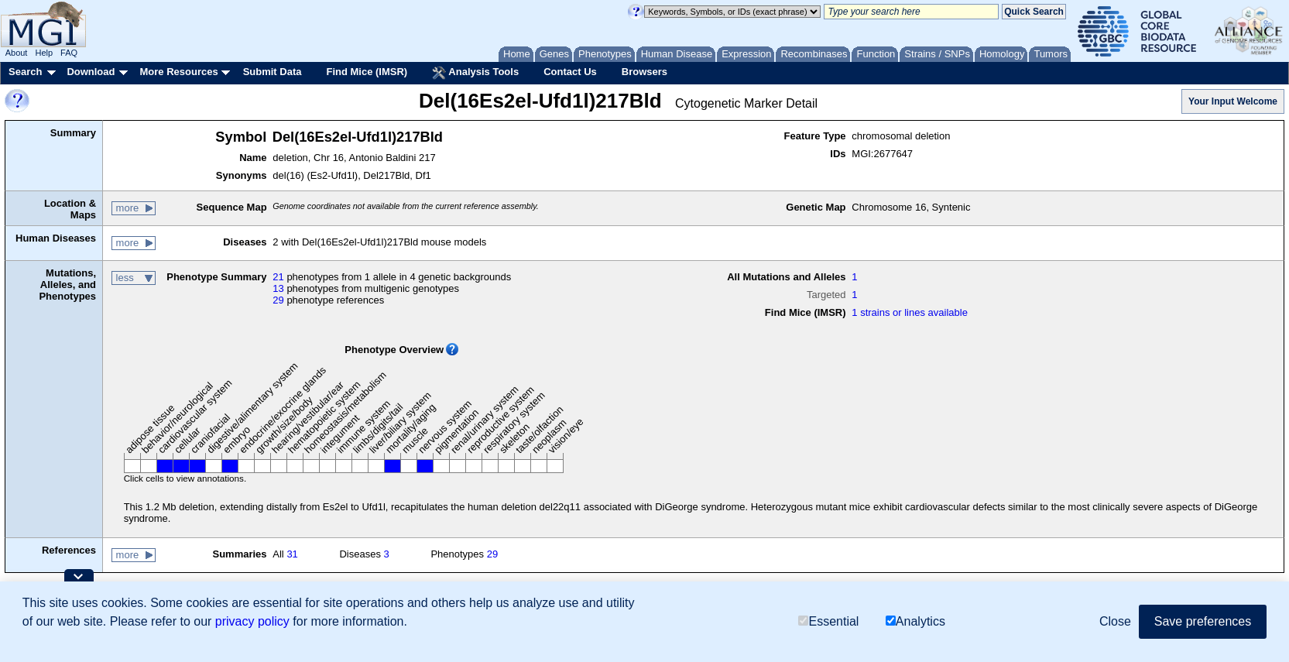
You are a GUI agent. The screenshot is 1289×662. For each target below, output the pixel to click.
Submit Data (272, 71)
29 (278, 300)
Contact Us (570, 71)
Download (91, 71)
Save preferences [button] (1202, 621)
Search (25, 71)
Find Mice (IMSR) (366, 71)
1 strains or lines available (910, 312)
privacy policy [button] (252, 621)
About (16, 52)
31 (291, 554)
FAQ (68, 52)
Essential (828, 621)
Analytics (915, 621)
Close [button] (1115, 621)
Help (44, 52)
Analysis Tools (475, 73)
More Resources (178, 71)
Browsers (644, 71)
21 (278, 277)
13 (278, 288)
